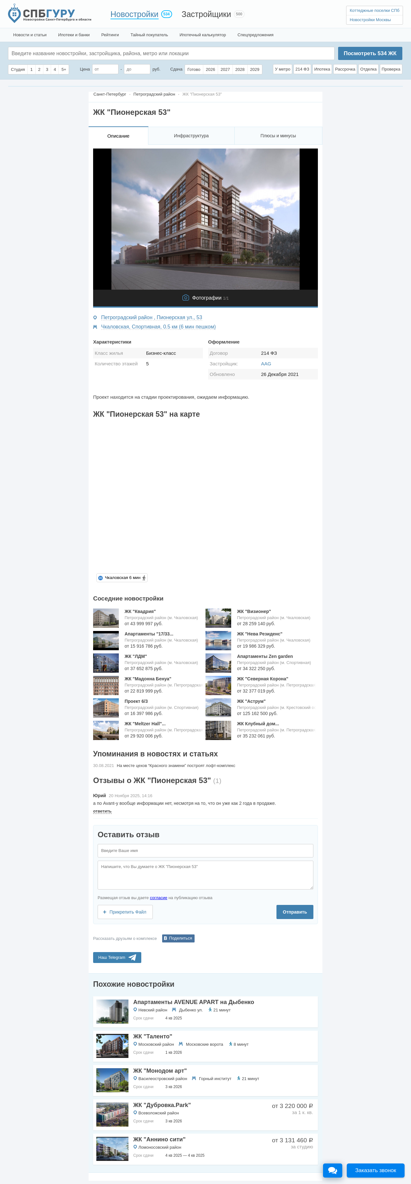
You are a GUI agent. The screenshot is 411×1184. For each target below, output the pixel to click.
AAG (266, 363)
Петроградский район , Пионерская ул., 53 (151, 317)
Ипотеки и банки (74, 34)
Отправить (295, 912)
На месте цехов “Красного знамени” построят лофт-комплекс (176, 765)
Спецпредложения (256, 34)
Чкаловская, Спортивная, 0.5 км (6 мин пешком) (158, 326)
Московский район (156, 1044)
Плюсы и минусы (278, 135)
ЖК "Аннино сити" (159, 1139)
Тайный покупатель (149, 34)
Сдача (176, 69)
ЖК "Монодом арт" (160, 1071)
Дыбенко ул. (191, 1010)
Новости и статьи (30, 34)
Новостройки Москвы (370, 19)
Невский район (152, 1010)
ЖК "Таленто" (152, 1036)
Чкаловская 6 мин (123, 577)
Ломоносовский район (159, 1147)
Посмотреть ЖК (370, 53)
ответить (102, 811)
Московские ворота (204, 1044)
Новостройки (134, 14)
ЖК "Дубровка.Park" (162, 1105)
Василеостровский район (162, 1078)
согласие (158, 897)
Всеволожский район (158, 1113)
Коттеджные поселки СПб (374, 10)
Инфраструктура (191, 135)
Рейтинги (110, 34)
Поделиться (180, 938)
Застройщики (206, 14)
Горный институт (215, 1078)
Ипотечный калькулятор (202, 34)
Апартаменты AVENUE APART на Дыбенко (193, 1002)
